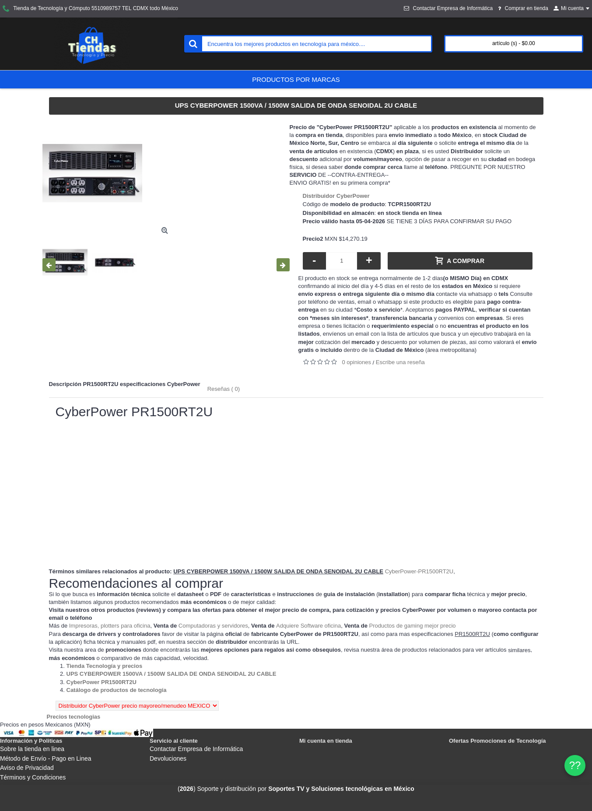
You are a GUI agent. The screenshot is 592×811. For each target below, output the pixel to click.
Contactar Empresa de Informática (196, 748)
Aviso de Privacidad (27, 767)
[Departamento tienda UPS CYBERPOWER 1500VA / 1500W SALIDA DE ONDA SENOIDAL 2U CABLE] (172, 674)
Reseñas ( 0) (223, 389)
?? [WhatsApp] (575, 765)
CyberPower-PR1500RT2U (419, 571)
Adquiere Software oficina (308, 625)
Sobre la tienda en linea (32, 748)
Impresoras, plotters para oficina (110, 625)
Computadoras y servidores (213, 625)
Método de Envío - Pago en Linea (45, 758)
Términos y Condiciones (33, 777)
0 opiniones (356, 362)
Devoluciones (168, 758)
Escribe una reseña (400, 362)
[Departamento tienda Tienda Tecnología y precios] (105, 666)
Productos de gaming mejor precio (412, 625)
